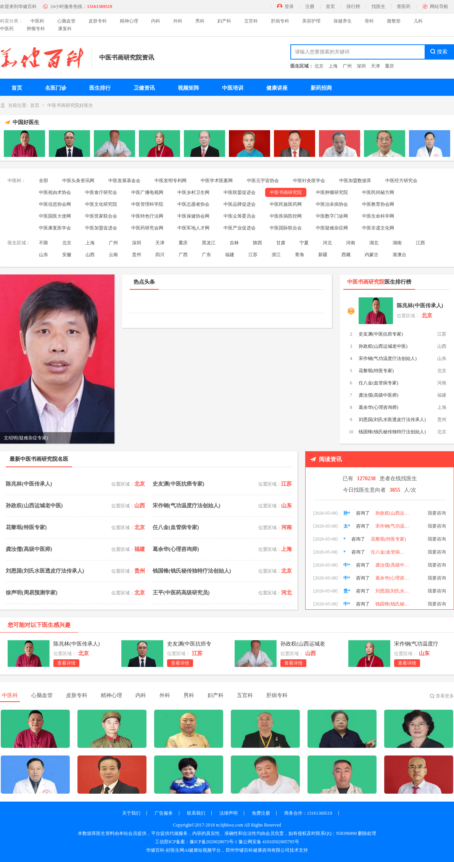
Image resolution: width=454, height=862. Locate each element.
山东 (43, 254)
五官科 (251, 21)
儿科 (418, 21)
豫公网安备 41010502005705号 (268, 841)
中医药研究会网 (147, 228)
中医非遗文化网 (378, 228)
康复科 (65, 28)
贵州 (136, 254)
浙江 (276, 254)
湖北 (373, 242)
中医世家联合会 (101, 216)
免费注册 (261, 813)
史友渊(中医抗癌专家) (381, 334)
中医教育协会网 (378, 204)
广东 (206, 254)
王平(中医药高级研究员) (181, 593)
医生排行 (100, 88)
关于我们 (131, 813)
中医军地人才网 (193, 228)
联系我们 (196, 813)
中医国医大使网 (55, 216)
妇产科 (224, 21)
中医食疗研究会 (101, 192)
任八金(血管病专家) (378, 383)
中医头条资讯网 (78, 180)
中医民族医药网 (286, 204)
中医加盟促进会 (101, 228)
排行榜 (353, 6)
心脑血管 (66, 21)
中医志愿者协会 (193, 204)
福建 (229, 254)
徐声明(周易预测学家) (31, 593)
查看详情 (66, 663)
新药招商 (321, 88)
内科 (155, 21)
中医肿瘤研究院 (332, 192)
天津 (375, 66)
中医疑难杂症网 (332, 228)
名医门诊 (55, 88)
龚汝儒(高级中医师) (378, 395)
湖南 (397, 242)
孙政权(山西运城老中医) (383, 346)
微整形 (394, 21)
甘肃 (280, 242)
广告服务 (164, 813)
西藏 (346, 254)
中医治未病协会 (332, 204)
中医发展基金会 (124, 180)
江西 (420, 242)
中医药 (7, 28)
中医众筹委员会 (240, 216)
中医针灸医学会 (309, 180)
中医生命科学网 (378, 216)
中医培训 (232, 88)
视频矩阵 (188, 88)
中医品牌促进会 (240, 204)
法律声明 (228, 813)
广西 (183, 254)
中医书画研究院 (286, 192)
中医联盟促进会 (240, 192)
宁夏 (304, 242)
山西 (90, 254)
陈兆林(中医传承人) (420, 305)
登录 (289, 6)
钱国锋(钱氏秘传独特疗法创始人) (392, 431)
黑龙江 (209, 242)
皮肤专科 (98, 21)
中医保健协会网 (193, 216)
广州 (347, 66)
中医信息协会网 (55, 204)
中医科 (37, 21)
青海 (299, 254)
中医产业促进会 (240, 228)
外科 (177, 21)
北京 (319, 66)
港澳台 (399, 254)
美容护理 (311, 21)
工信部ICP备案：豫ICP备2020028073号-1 (196, 841)
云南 (113, 254)
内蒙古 (371, 254)
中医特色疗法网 (147, 216)
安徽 (66, 254)
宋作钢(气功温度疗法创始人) (388, 358)
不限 (43, 242)
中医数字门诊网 (332, 216)
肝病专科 (280, 21)
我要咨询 (437, 509)
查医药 (404, 6)
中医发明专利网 (171, 180)
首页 (330, 6)
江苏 (253, 254)
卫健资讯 (144, 88)
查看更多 (445, 696)
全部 (43, 180)
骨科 (369, 21)
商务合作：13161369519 (308, 813)
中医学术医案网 (217, 180)
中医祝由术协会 (55, 192)
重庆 (389, 66)
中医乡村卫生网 (193, 192)
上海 (333, 66)
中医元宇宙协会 (263, 180)
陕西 (257, 242)
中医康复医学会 (55, 228)
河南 (350, 242)
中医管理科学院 (147, 204)
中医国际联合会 (286, 228)
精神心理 (129, 21)
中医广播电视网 (147, 192)
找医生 (378, 6)
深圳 (361, 66)
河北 (327, 242)
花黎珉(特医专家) (376, 370)
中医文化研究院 (101, 204)
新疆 (322, 254)
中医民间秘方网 (378, 192)
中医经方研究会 (401, 180)
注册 (309, 6)
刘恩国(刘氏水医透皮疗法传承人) (392, 419)
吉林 (234, 242)
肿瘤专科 (36, 28)
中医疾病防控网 (286, 216)
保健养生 (342, 21)
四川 (159, 254)
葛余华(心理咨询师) (378, 407)
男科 (199, 21)
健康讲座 (277, 88)
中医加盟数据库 (355, 180)
